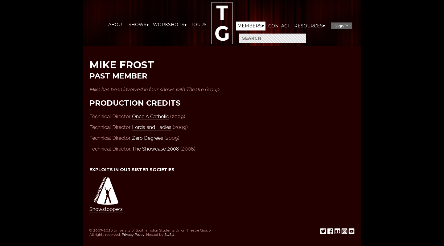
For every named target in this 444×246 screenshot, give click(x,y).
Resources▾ (309, 26)
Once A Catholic (150, 116)
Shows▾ (139, 24)
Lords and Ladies (151, 127)
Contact (279, 26)
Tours (199, 24)
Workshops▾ (170, 24)
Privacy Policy (133, 234)
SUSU (169, 234)
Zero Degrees (147, 138)
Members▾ (250, 26)
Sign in (341, 25)
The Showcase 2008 (155, 149)
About (116, 24)
